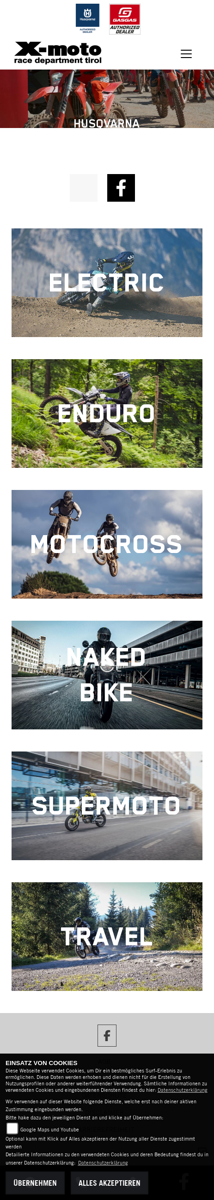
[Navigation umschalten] (186, 54)
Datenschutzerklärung (183, 1090)
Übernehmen (35, 1183)
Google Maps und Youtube (49, 1129)
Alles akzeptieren (110, 1183)
